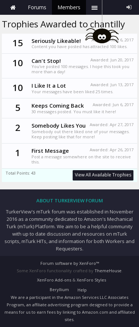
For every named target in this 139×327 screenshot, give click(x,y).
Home (13, 7)
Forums (37, 7)
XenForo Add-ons (54, 280)
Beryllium (59, 289)
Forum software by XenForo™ (69, 263)
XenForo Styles (91, 280)
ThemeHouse (108, 270)
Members (68, 7)
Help (82, 290)
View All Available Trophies (103, 175)
